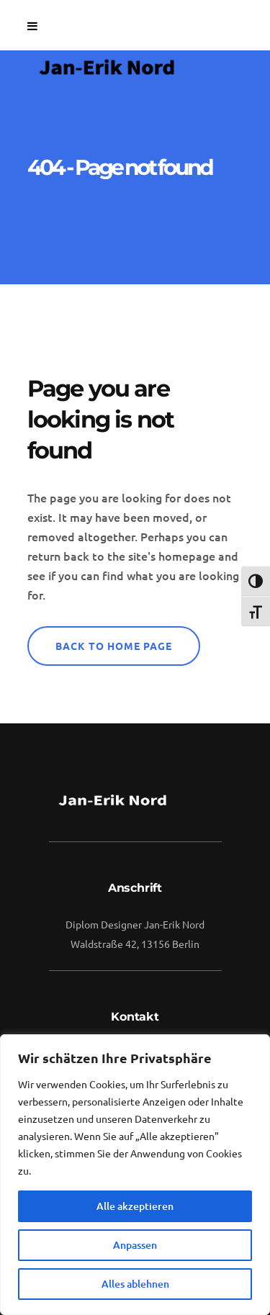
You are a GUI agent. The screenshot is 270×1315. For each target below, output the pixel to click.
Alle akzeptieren (135, 1206)
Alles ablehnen (135, 1284)
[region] (135, 1174)
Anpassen (135, 1245)
